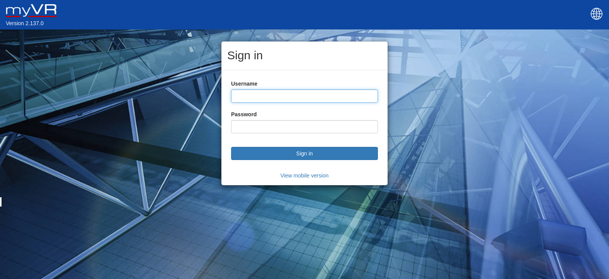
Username (244, 84)
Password (244, 114)
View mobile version (304, 175)
